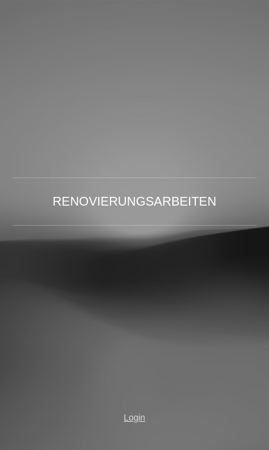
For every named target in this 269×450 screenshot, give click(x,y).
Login (134, 417)
